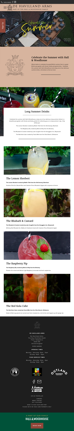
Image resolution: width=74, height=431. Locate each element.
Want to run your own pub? (37, 404)
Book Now (37, 425)
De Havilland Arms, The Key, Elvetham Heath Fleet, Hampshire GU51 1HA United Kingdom (37, 339)
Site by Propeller (37, 396)
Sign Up (3, 25)
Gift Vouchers (37, 402)
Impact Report (37, 400)
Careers (39, 398)
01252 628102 (7, 2)
